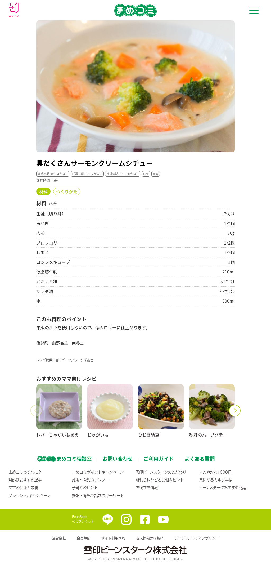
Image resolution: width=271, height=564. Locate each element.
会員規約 (84, 538)
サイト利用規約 (113, 538)
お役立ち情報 (147, 487)
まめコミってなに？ (25, 472)
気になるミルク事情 (215, 479)
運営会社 (59, 538)
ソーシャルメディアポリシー (196, 538)
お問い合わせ (117, 458)
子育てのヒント (85, 487)
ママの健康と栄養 (23, 487)
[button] (36, 410)
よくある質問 (199, 458)
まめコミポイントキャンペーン (98, 472)
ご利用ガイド (158, 458)
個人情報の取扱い (150, 538)
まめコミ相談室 (74, 458)
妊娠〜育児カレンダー (90, 479)
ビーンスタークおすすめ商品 (222, 487)
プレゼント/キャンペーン (29, 495)
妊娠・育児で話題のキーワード (98, 495)
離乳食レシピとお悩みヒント (160, 479)
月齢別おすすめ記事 (25, 479)
